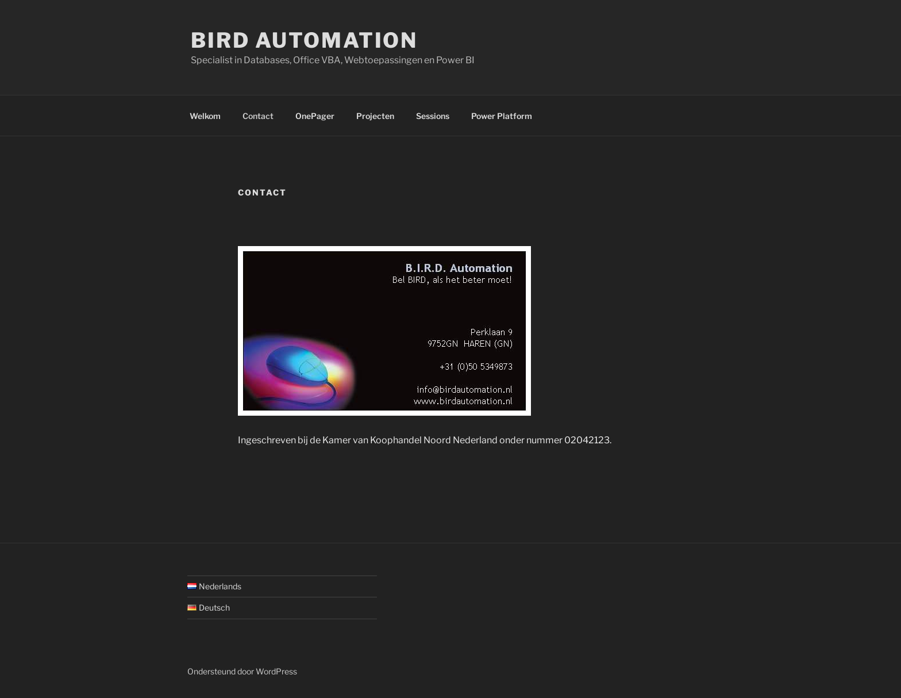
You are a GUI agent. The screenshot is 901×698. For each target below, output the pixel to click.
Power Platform (501, 116)
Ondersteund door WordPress (242, 671)
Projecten (375, 116)
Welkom (205, 116)
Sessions (432, 116)
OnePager (314, 116)
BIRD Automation (304, 40)
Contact (258, 116)
